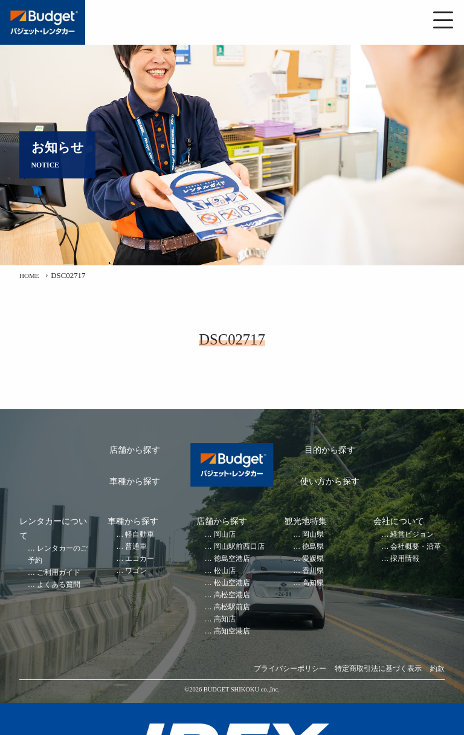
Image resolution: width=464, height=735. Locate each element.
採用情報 (404, 559)
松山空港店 (232, 583)
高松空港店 (232, 595)
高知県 (313, 583)
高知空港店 (232, 631)
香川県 (313, 571)
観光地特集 (306, 521)
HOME (30, 275)
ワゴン (136, 571)
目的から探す (329, 450)
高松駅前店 (232, 607)
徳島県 (313, 547)
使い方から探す (329, 481)
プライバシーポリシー (290, 669)
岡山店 (225, 535)
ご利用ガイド (58, 573)
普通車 (136, 547)
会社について (398, 521)
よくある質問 (58, 585)
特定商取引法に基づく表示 (378, 669)
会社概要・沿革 (415, 547)
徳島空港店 (232, 559)
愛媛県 (313, 559)
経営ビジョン (412, 535)
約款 (437, 669)
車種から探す (134, 481)
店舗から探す (134, 450)
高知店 (225, 619)
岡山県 (313, 535)
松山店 (225, 571)
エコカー (139, 559)
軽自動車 (139, 535)
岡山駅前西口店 (239, 547)
